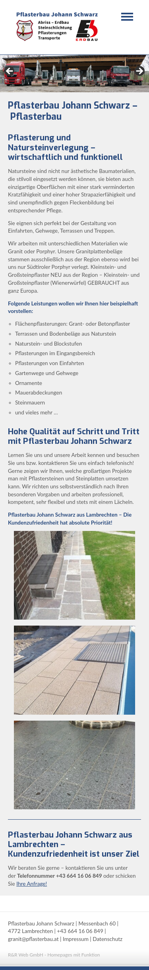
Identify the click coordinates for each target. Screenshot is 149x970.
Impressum (76, 939)
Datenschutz (107, 939)
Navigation (127, 17)
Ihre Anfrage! (31, 884)
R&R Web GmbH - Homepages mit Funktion (54, 955)
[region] (74, 73)
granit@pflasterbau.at (33, 939)
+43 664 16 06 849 (80, 931)
